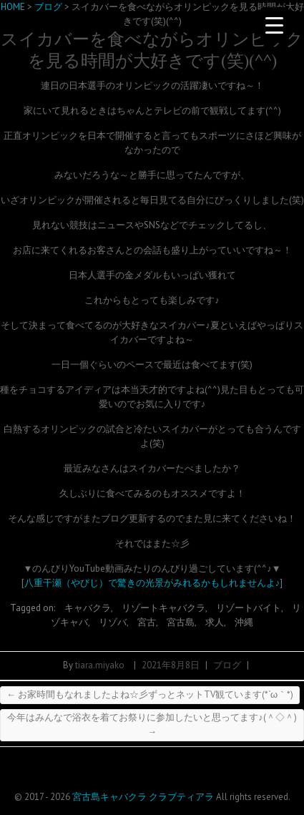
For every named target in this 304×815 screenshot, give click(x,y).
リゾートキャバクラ (163, 608)
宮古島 (181, 622)
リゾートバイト (248, 608)
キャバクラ (87, 608)
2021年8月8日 (171, 665)
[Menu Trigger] (274, 25)
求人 (214, 622)
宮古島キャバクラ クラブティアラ (143, 797)
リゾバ (113, 622)
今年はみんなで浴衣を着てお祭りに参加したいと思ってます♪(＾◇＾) (152, 724)
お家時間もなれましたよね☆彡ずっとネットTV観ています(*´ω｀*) (149, 694)
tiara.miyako (99, 665)
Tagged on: (33, 608)
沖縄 (244, 622)
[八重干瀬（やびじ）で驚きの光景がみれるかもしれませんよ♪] (152, 583)
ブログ (227, 665)
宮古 (146, 622)
